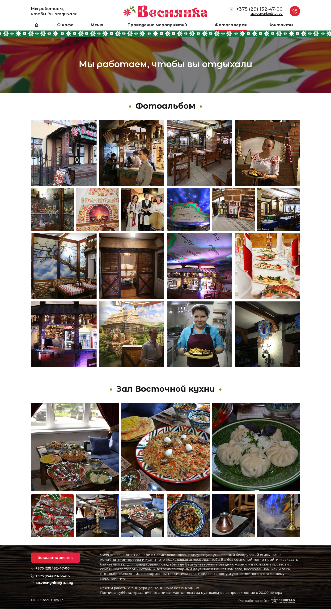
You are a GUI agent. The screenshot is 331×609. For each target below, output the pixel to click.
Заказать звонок (55, 557)
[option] (165, 46)
